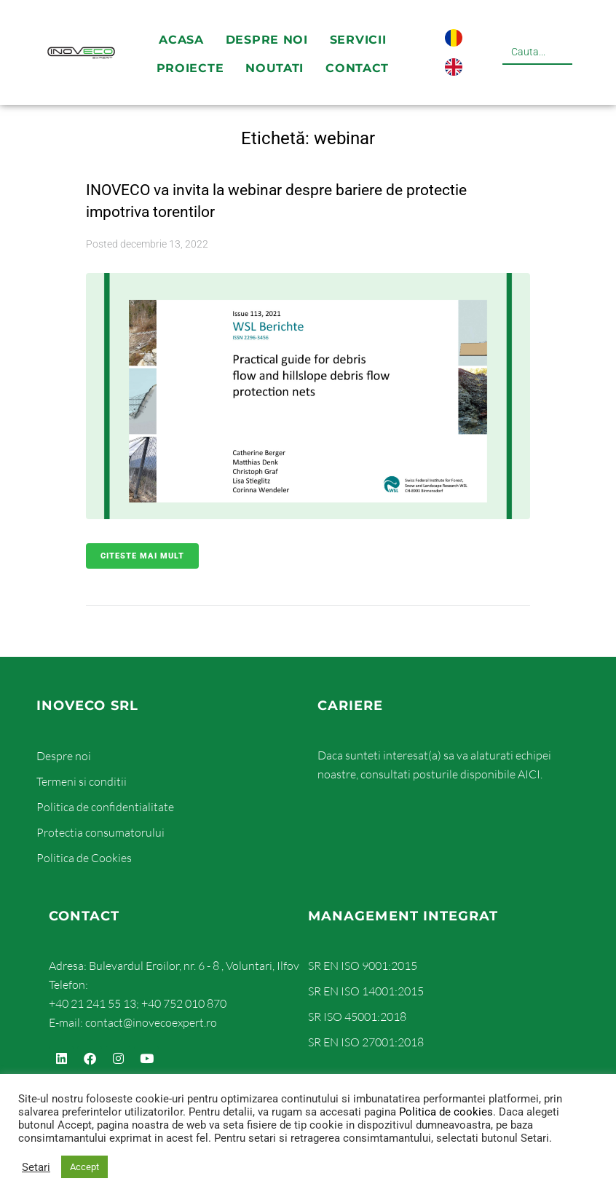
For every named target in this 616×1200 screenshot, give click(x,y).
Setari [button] (36, 1167)
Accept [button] (84, 1166)
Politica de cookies (446, 1111)
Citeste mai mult (142, 556)
